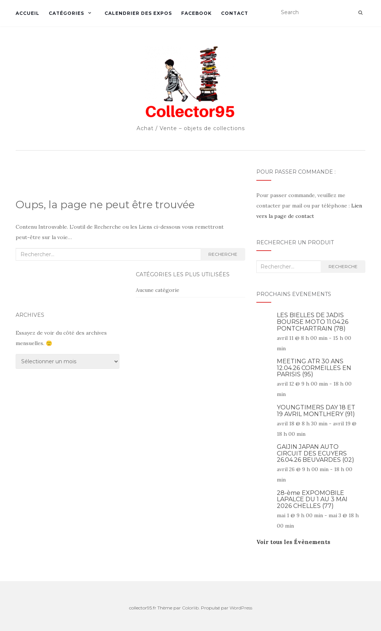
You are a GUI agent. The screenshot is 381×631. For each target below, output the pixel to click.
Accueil (27, 13)
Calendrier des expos (138, 13)
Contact (234, 13)
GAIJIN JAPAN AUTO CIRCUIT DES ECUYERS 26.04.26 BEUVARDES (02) (315, 453)
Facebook (196, 13)
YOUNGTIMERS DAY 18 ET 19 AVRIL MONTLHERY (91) (316, 411)
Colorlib (190, 608)
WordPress (241, 608)
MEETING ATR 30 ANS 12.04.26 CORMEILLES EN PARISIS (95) (314, 368)
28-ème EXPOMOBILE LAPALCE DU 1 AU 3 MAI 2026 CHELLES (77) (312, 499)
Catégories (66, 13)
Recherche (222, 254)
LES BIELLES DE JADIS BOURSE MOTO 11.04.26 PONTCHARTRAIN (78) (312, 322)
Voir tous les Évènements (293, 541)
